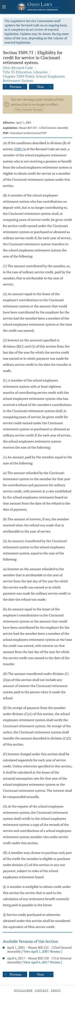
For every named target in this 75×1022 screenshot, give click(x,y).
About (56, 990)
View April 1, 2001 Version (41, 951)
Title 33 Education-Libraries (25, 72)
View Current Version (28, 110)
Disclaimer (23, 990)
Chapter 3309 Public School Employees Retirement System (34, 78)
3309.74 (20, 149)
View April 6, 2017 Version (41, 962)
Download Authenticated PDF (28, 133)
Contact (42, 990)
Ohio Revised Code (18, 67)
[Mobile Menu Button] (4, 7)
